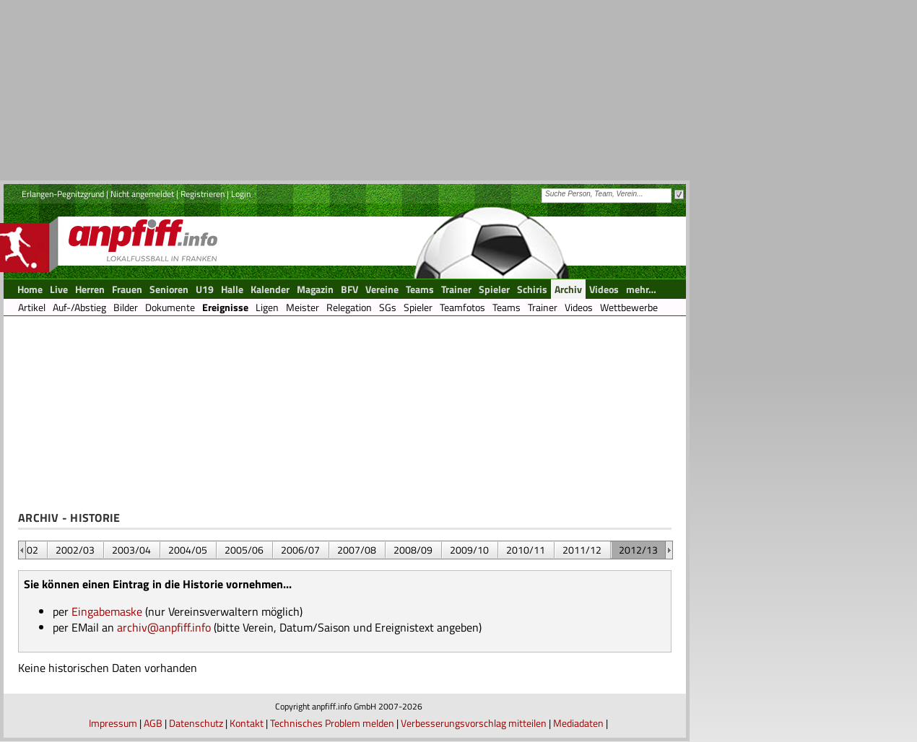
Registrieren (203, 194)
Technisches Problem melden (332, 722)
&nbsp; (22, 550)
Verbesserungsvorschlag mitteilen (474, 722)
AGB (153, 722)
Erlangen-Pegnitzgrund (63, 194)
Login (241, 194)
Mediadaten (578, 722)
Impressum (113, 722)
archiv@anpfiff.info (164, 627)
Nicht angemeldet (142, 194)
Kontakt (247, 722)
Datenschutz (196, 722)
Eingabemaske (106, 611)
